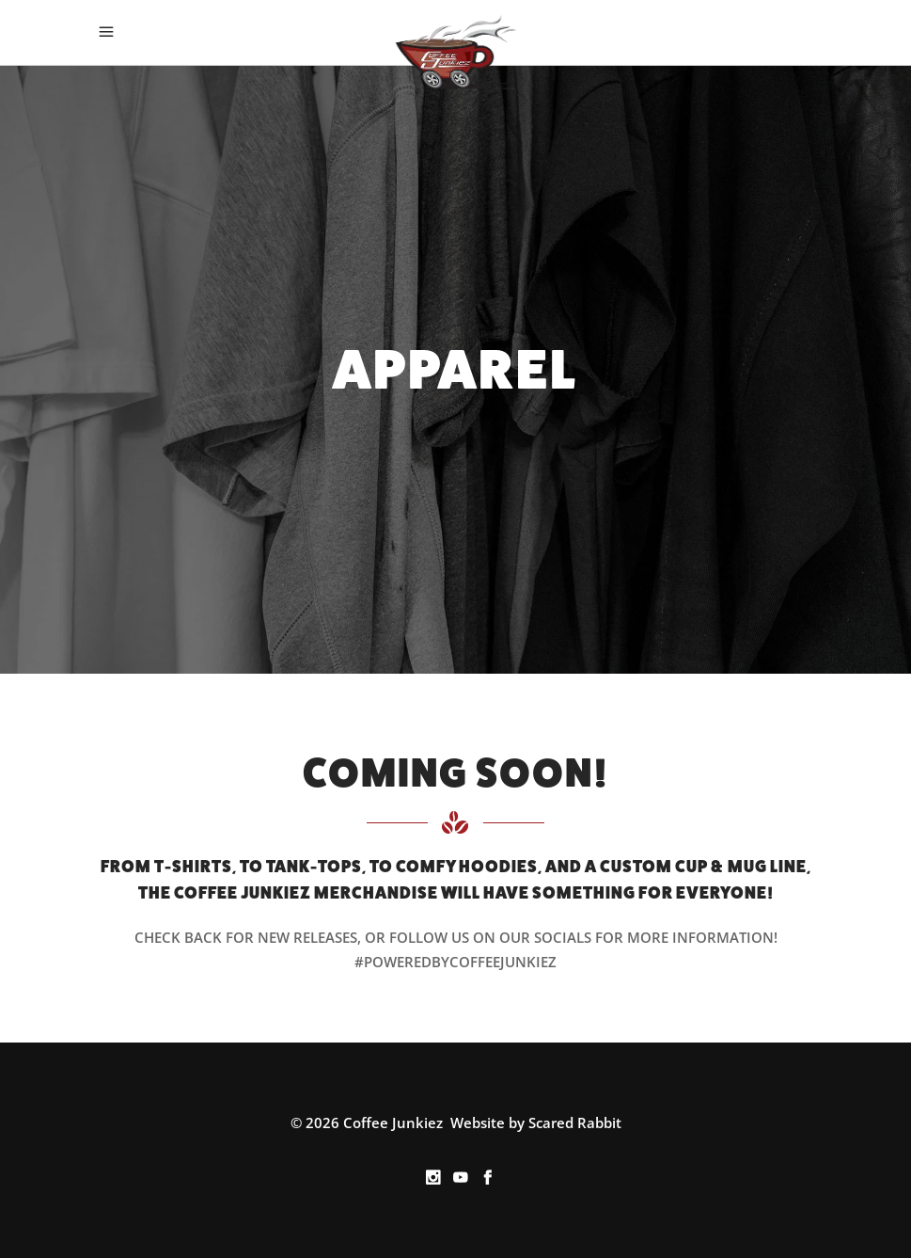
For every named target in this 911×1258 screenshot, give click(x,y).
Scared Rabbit (574, 1122)
